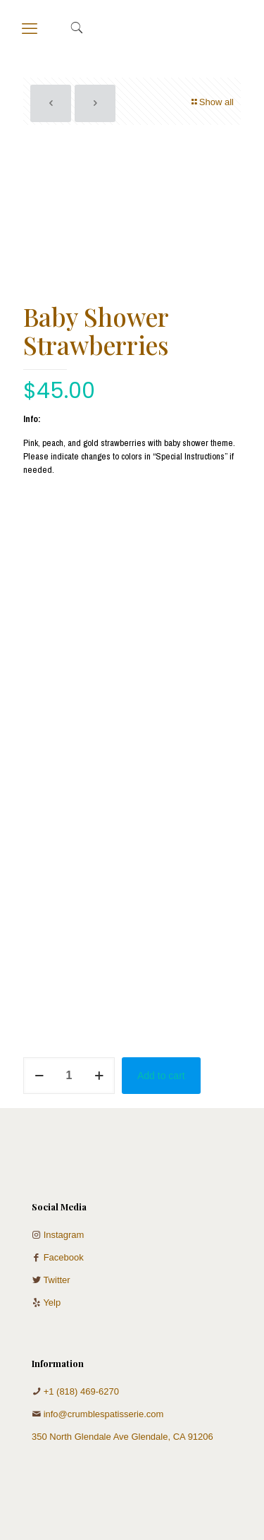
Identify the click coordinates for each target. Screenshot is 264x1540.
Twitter (56, 1280)
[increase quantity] (99, 1075)
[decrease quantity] (39, 1075)
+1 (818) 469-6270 (81, 1391)
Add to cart (161, 1075)
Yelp (52, 1302)
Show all (212, 102)
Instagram (64, 1234)
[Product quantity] (69, 1075)
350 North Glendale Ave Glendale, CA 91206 (122, 1436)
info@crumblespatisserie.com (104, 1414)
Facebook (64, 1257)
